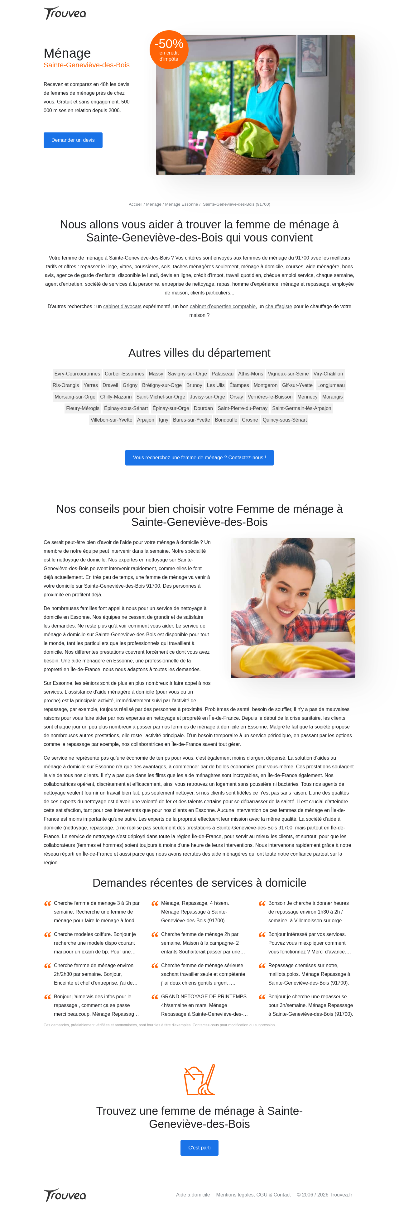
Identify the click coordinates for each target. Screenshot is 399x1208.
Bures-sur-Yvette (191, 420)
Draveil (110, 385)
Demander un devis (73, 140)
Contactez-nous (206, 1025)
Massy (156, 373)
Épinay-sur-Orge (170, 408)
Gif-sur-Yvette (297, 385)
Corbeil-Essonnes (124, 373)
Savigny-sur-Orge (187, 373)
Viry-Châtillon (328, 373)
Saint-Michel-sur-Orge (161, 396)
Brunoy (194, 385)
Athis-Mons (250, 373)
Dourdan (203, 408)
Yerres (91, 385)
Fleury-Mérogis (82, 408)
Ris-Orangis (66, 385)
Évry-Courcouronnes (77, 373)
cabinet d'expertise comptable (223, 306)
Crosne (250, 420)
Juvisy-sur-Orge (207, 396)
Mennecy (307, 396)
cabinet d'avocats (122, 306)
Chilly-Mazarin (116, 396)
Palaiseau (222, 373)
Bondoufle (226, 420)
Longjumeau (331, 385)
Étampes (239, 385)
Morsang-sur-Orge (75, 396)
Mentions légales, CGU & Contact (253, 1194)
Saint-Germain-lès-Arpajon (301, 408)
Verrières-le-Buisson (270, 396)
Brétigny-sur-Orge (162, 385)
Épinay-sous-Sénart (126, 408)
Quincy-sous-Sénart (285, 420)
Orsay (236, 396)
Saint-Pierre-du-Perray (242, 408)
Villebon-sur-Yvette (111, 420)
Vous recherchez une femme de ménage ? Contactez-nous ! (199, 457)
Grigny (130, 385)
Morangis (332, 396)
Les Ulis (216, 385)
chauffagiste (278, 306)
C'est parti (199, 1147)
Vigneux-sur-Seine (288, 373)
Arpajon (145, 420)
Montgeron (266, 385)
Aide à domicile (193, 1194)
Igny (163, 420)
